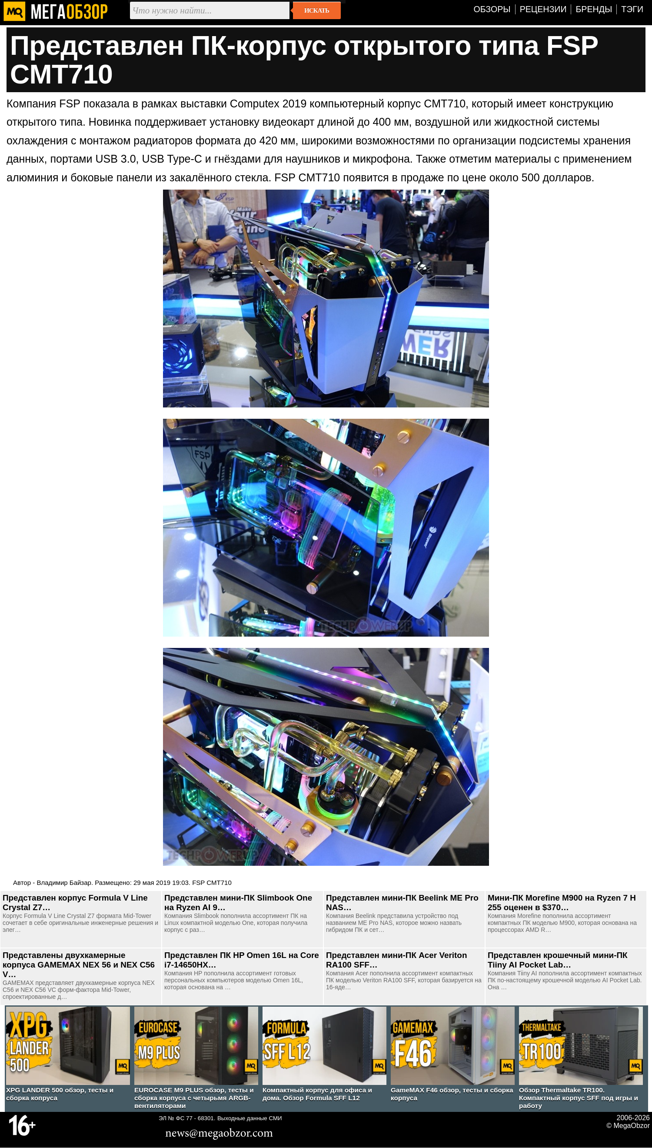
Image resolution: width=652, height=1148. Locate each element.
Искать (316, 10)
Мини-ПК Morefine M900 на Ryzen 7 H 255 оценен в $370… (562, 902)
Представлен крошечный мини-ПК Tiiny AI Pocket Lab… (558, 960)
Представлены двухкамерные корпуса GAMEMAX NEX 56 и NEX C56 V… (79, 965)
